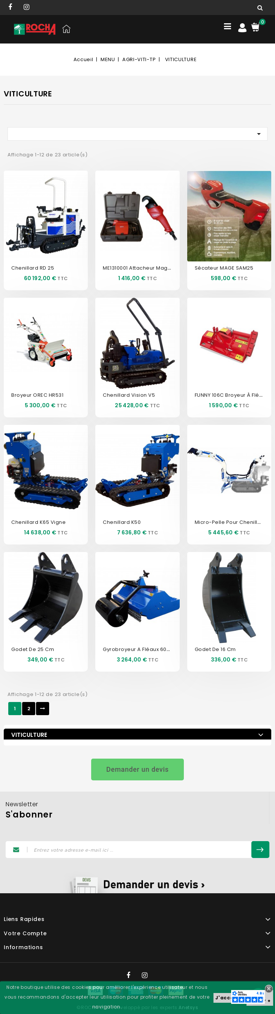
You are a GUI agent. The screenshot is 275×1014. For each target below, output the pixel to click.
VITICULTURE (29, 735)
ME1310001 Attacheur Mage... (139, 268)
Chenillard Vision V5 (129, 395)
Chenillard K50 (122, 522)
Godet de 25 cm (32, 649)
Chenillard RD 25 (32, 268)
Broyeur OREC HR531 (37, 395)
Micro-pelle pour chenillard (231, 522)
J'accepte (229, 997)
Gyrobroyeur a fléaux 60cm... (141, 649)
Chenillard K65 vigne (38, 522)
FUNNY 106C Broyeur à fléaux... (233, 395)
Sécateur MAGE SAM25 (224, 268)
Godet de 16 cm (215, 649)
